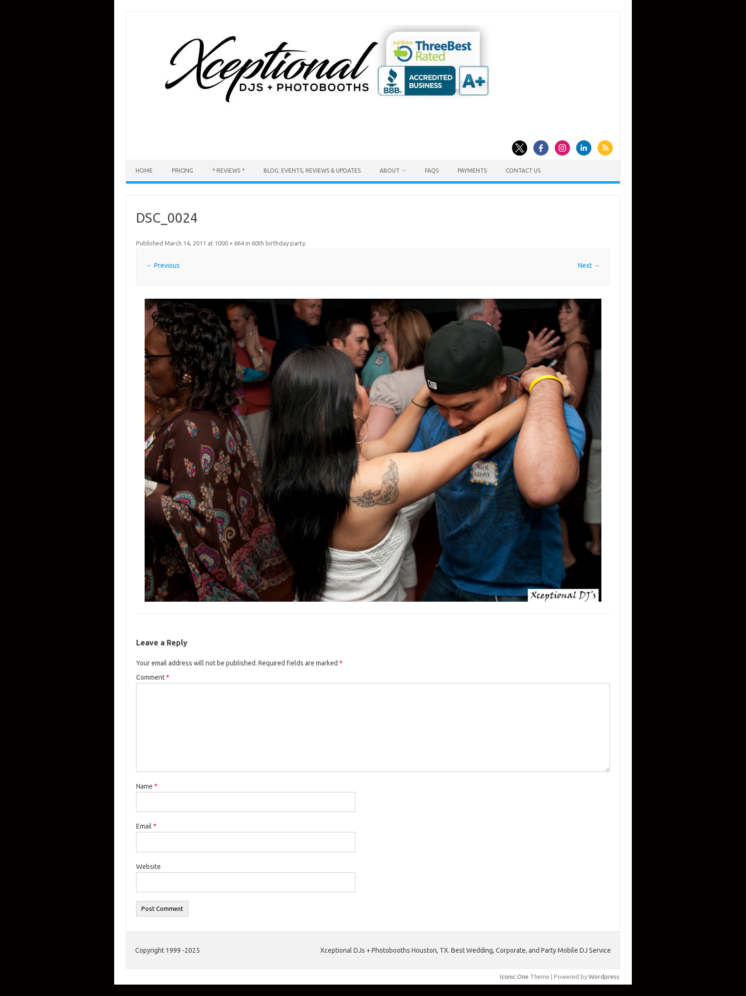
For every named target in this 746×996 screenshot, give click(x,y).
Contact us (523, 170)
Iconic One (514, 976)
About (390, 170)
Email (146, 826)
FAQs (432, 170)
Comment (152, 677)
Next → (589, 265)
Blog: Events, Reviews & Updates (312, 170)
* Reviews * (228, 170)
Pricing (182, 170)
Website (148, 866)
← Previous (163, 265)
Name (146, 786)
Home (144, 170)
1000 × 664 (229, 243)
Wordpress (604, 976)
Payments (472, 170)
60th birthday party (278, 243)
